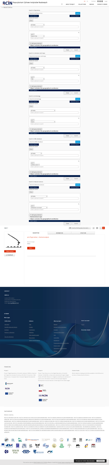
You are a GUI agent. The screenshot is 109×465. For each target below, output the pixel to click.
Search (78, 13)
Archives (7, 330)
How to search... (34, 16)
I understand (101, 460)
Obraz (28, 243)
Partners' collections (9, 332)
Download (9, 255)
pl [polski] (87, 1)
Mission (55, 324)
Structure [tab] (83, 233)
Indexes (91, 4)
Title (30, 324)
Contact (56, 351)
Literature (7, 324)
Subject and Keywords (34, 340)
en (103, 228)
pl (100, 228)
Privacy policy (57, 346)
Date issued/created (34, 335)
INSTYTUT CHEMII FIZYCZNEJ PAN (47, 421)
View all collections (9, 337)
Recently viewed (102, 4)
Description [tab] (36, 233)
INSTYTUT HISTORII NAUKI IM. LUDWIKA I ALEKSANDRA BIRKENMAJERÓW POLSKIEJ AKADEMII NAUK (48, 428)
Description (32, 338)
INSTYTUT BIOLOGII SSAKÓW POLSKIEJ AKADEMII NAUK (64, 419)
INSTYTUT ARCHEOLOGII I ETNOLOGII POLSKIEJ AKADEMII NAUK (33, 417)
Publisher (31, 332)
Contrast (93, 1)
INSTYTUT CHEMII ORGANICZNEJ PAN (63, 421)
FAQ (55, 335)
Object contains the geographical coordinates (44, 45)
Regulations (56, 340)
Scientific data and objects (11, 327)
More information (90, 460)
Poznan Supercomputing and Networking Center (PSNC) (72, 462)
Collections (82, 4)
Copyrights (56, 338)
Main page (7, 317)
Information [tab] (59, 233)
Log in (82, 324)
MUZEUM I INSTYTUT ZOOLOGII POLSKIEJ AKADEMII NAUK (69, 426)
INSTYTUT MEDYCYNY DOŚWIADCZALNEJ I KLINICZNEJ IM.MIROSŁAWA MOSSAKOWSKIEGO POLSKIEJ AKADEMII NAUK (29, 424)
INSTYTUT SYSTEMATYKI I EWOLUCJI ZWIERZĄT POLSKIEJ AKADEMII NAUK (40, 426)
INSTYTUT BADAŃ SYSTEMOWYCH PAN (82, 417)
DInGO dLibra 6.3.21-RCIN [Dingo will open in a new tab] (40, 462)
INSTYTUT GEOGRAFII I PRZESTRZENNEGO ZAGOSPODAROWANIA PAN (28, 423)
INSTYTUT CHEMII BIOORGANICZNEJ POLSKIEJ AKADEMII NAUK (25, 421)
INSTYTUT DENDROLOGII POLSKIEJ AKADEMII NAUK (83, 421)
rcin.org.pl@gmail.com (13, 303)
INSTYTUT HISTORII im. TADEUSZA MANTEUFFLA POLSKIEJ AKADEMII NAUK (61, 423)
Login (106, 1)
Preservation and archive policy (61, 343)
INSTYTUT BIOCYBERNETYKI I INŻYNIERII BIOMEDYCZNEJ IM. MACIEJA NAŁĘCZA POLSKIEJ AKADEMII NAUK (52, 430)
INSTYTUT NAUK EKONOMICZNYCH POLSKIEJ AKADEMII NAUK (83, 428)
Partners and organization (60, 327)
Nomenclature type (36, 217)
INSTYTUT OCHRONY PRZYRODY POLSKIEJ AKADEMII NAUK (69, 424)
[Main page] (61, 4)
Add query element (36, 43)
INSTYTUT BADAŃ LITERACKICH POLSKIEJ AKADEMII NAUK (60, 417)
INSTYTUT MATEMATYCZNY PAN (11, 417)
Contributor (32, 330)
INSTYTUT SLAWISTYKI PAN (17, 426)
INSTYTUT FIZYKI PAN (80, 430)
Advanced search (75, 16)
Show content (10, 251)
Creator (31, 327)
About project (70, 4)
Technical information (59, 332)
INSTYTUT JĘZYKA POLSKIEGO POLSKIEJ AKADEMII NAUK (90, 423)
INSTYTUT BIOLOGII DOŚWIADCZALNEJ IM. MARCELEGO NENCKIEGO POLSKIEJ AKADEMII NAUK (30, 419)
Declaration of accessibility (60, 348)
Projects (56, 330)
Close (31, 20)
